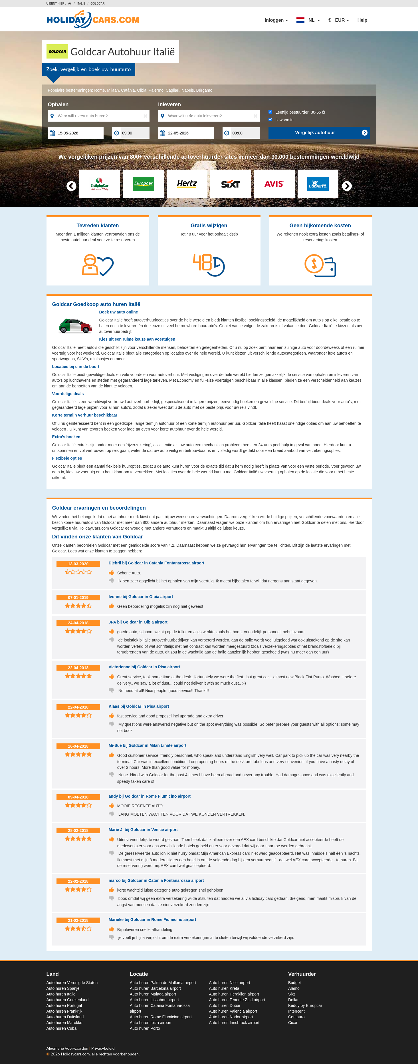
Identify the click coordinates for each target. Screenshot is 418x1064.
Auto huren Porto (145, 1028)
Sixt (291, 994)
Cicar (293, 1022)
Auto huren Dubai (224, 1005)
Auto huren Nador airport (231, 1017)
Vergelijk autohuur (331, 133)
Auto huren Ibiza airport (150, 1022)
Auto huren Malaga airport (153, 994)
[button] (308, 20)
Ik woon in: (281, 120)
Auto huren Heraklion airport (234, 994)
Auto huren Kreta (224, 988)
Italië (81, 3)
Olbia (141, 90)
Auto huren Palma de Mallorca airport (163, 982)
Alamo (294, 988)
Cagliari (172, 90)
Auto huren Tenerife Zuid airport (237, 999)
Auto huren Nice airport (229, 982)
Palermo (156, 90)
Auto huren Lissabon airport (154, 999)
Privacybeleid (103, 1048)
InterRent (296, 1011)
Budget (294, 982)
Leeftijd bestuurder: (296, 112)
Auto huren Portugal (64, 1005)
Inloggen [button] (276, 20)
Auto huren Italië (61, 994)
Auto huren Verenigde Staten (72, 982)
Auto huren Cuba (62, 1028)
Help (362, 20)
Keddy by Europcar (305, 1005)
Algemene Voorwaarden (68, 1048)
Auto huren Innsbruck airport (234, 1022)
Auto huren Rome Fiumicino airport (161, 1017)
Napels (187, 90)
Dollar (293, 999)
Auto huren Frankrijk (64, 1011)
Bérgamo (204, 90)
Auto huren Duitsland (65, 1017)
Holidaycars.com (75, 1053)
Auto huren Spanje (63, 988)
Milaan (113, 90)
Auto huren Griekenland (68, 999)
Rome (99, 90)
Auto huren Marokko (64, 1022)
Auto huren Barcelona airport (155, 988)
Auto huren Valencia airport (233, 1011)
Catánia (128, 90)
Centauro (296, 1017)
